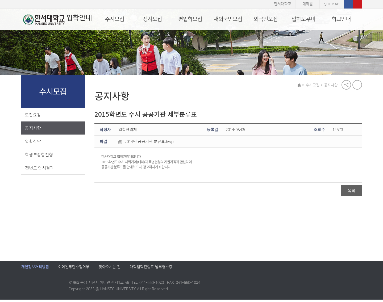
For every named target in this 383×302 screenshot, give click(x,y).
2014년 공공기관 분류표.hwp (147, 142)
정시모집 (152, 19)
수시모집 (114, 19)
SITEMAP (331, 4)
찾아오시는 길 (109, 269)
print (357, 85)
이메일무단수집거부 (73, 269)
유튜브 (357, 4)
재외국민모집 (228, 19)
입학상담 (33, 141)
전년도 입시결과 (39, 168)
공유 (346, 85)
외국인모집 (266, 19)
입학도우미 (303, 19)
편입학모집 (190, 19)
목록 (351, 191)
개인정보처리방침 (35, 269)
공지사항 (33, 128)
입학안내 (55, 19)
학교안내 (341, 19)
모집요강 (33, 115)
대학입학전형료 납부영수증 (151, 269)
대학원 (307, 4)
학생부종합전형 (39, 155)
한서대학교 (282, 4)
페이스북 (348, 4)
